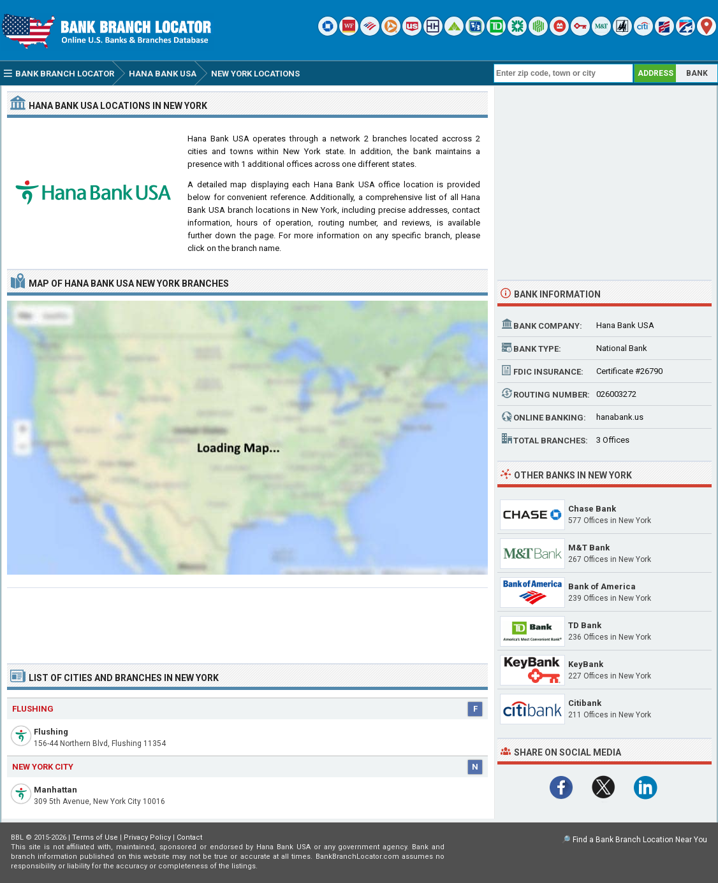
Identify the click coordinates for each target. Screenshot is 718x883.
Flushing (51, 731)
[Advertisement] (247, 620)
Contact (189, 837)
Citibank (584, 703)
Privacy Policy (147, 837)
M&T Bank (589, 547)
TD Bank (584, 625)
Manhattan (55, 789)
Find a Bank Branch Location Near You (640, 839)
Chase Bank (592, 508)
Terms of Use (95, 837)
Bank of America (602, 586)
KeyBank (585, 664)
